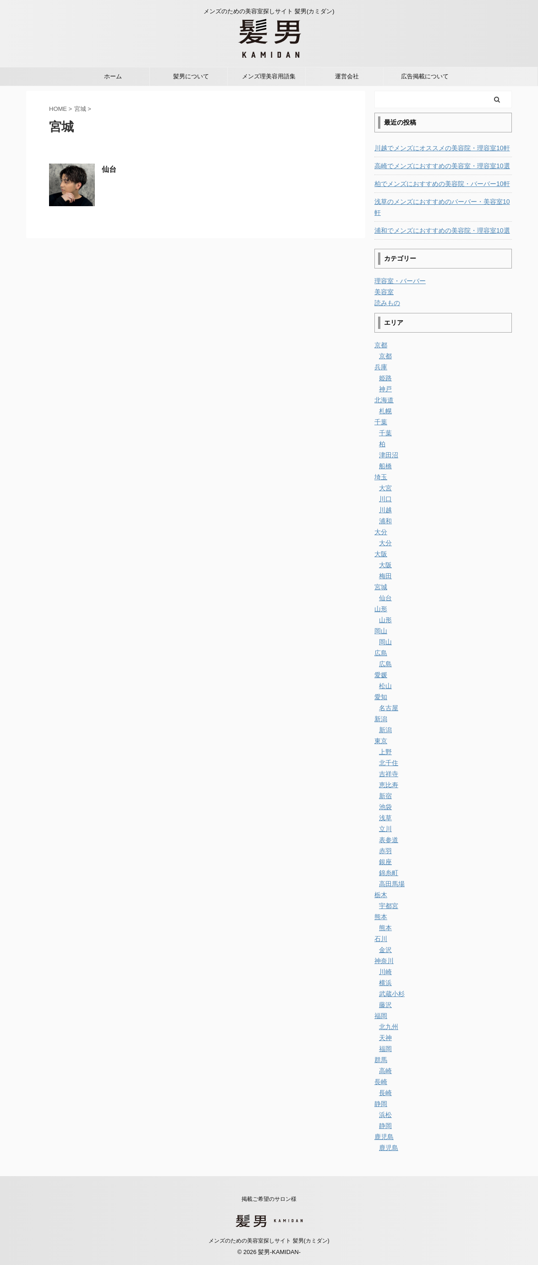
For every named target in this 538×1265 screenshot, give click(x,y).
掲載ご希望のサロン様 (269, 1199)
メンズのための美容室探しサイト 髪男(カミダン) (269, 1241)
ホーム (113, 76)
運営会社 (347, 76)
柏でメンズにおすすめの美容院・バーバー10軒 (442, 183)
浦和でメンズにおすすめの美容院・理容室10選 (442, 230)
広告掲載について (425, 76)
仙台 (109, 169)
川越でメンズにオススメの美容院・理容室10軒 (442, 148)
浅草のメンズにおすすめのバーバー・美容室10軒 (442, 207)
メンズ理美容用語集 (269, 76)
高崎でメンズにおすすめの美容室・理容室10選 (442, 166)
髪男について (191, 76)
